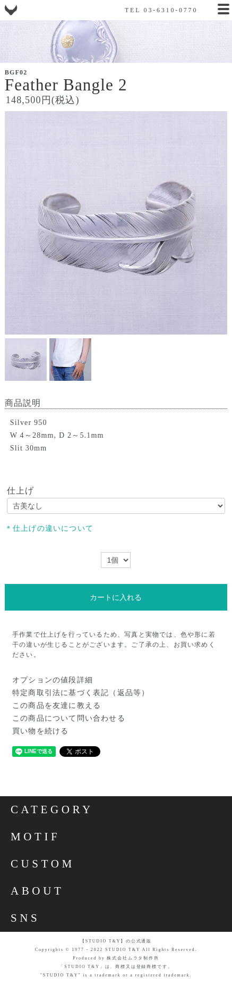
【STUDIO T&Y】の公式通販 (116, 941)
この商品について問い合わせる (68, 718)
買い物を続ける (40, 731)
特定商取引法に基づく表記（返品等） (80, 693)
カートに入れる (116, 597)
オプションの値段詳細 (52, 680)
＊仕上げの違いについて (49, 528)
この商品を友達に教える (56, 705)
